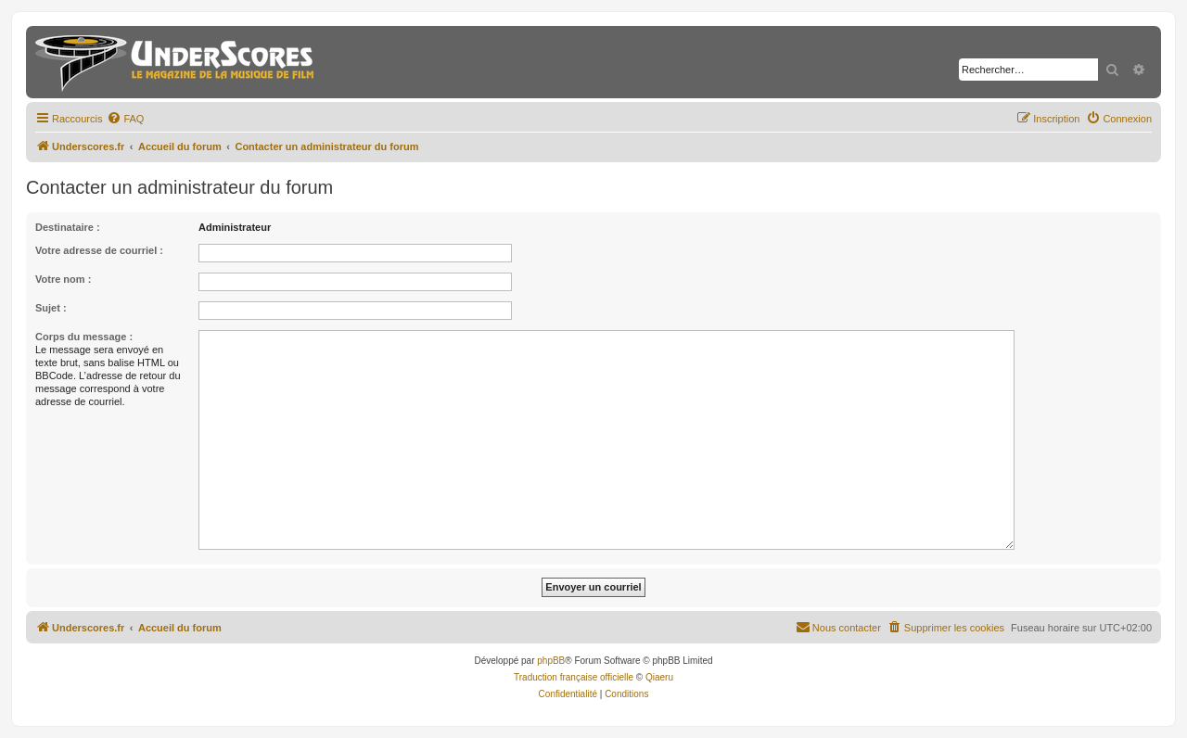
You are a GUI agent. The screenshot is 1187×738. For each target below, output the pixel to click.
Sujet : (51, 307)
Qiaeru (659, 677)
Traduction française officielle (573, 677)
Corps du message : (84, 336)
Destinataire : (67, 227)
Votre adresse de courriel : (99, 250)
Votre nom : (63, 279)
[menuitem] (125, 119)
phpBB (551, 660)
